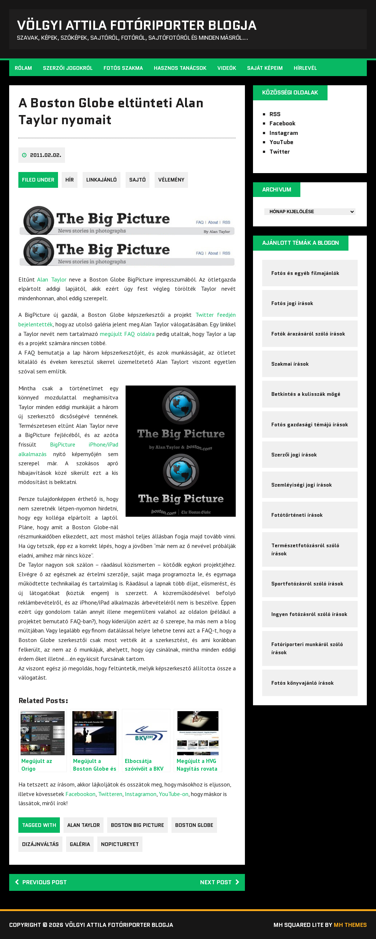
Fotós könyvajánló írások (302, 683)
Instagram (284, 133)
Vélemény (171, 180)
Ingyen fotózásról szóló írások (309, 614)
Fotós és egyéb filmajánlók (305, 273)
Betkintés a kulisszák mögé (305, 394)
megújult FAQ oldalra (127, 333)
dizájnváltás (40, 844)
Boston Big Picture (137, 825)
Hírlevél (305, 68)
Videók (226, 68)
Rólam (23, 68)
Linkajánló (101, 180)
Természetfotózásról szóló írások (305, 550)
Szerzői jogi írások (294, 455)
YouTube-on (173, 794)
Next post (219, 882)
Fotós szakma (123, 68)
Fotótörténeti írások (297, 515)
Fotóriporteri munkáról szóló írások (307, 648)
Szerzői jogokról (68, 68)
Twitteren (110, 794)
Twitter (280, 151)
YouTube (281, 142)
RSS (275, 114)
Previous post (41, 882)
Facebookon (80, 794)
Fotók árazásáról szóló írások (308, 333)
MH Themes (350, 925)
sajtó (137, 180)
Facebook (283, 123)
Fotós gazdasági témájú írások (309, 424)
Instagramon (140, 794)
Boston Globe (194, 825)
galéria (80, 844)
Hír (69, 180)
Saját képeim (265, 68)
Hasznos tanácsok (180, 68)
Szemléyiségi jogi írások (301, 485)
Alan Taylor (51, 279)
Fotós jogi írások (292, 303)
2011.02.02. (45, 155)
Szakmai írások (290, 364)
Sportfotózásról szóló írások (307, 584)
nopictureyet (120, 844)
